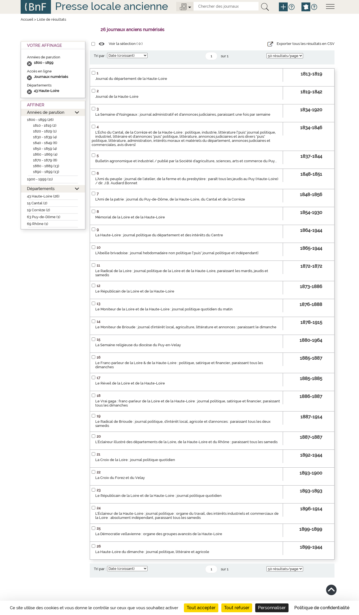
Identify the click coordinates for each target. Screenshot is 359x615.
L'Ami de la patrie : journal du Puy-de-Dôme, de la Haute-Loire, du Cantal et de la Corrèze (170, 199)
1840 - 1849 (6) (45, 143)
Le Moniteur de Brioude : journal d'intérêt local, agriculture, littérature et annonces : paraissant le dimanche (185, 327)
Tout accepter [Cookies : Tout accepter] (201, 607)
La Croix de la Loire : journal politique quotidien (135, 460)
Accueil (27, 19)
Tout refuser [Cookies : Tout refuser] (236, 607)
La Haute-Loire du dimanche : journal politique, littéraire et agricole (152, 552)
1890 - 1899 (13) (46, 172)
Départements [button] (41, 188)
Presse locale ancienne (111, 6)
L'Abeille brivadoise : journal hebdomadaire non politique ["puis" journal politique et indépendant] (176, 253)
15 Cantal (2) (37, 203)
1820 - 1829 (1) (45, 131)
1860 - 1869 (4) (45, 154)
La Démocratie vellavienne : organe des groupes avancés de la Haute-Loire (158, 534)
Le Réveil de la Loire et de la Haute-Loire (130, 383)
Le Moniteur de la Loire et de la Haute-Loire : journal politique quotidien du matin (164, 309)
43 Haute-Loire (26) (43, 196)
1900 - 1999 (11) (40, 179)
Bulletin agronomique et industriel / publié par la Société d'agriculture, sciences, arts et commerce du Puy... (186, 161)
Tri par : (100, 56)
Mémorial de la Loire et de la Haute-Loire (130, 217)
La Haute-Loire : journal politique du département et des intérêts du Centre (159, 235)
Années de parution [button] (45, 112)
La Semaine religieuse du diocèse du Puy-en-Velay (138, 345)
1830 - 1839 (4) (45, 137)
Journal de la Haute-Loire (116, 96)
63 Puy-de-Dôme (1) (43, 217)
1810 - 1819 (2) (44, 125)
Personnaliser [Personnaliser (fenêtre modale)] (272, 607)
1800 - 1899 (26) (40, 120)
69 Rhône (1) (37, 224)
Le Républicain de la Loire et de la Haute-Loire (134, 291)
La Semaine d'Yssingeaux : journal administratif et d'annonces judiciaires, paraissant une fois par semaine (182, 114)
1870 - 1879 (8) (45, 160)
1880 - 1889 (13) (46, 166)
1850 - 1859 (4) (45, 149)
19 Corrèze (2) (38, 210)
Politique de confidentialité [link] (321, 607)
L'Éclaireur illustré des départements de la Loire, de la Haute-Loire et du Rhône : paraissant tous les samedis (186, 442)
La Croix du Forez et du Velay (120, 478)
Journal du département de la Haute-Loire (131, 79)
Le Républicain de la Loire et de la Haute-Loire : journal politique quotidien (158, 496)
